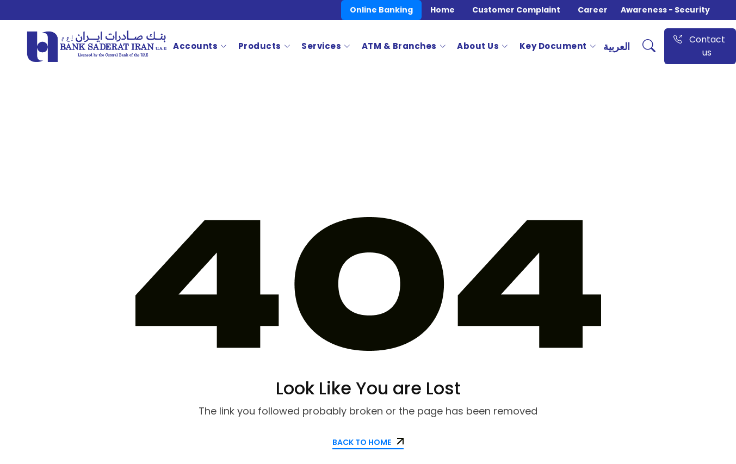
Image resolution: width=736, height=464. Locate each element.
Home (442, 9)
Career (593, 9)
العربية (616, 46)
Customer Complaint (516, 9)
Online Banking (381, 9)
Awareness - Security (665, 9)
